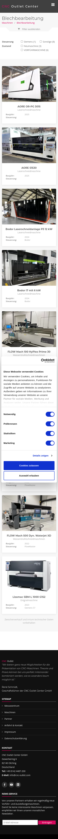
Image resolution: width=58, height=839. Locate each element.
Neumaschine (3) (32, 46)
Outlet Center (20, 6)
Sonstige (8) (49, 41)
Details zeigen (40, 455)
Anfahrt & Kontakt (13, 725)
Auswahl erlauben (29, 475)
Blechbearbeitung (25, 22)
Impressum (10, 731)
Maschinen (7, 22)
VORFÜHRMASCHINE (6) (36, 50)
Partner (8, 718)
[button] (29, 29)
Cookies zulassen (29, 465)
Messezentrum (11, 705)
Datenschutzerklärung (15, 738)
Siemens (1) (30, 41)
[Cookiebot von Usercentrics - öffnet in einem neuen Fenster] (41, 361)
